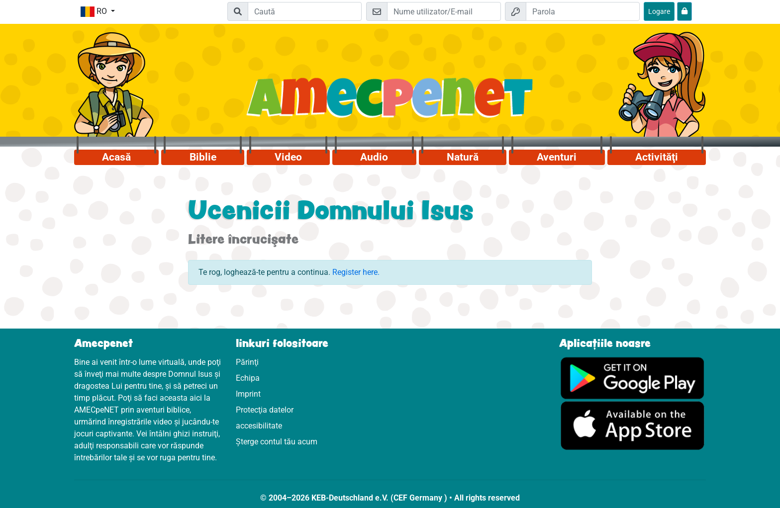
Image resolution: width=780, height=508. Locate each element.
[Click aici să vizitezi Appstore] (632, 425)
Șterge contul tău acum (276, 441)
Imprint (248, 394)
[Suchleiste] (305, 11)
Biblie (203, 157)
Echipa (248, 378)
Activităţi (656, 157)
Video (288, 157)
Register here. (356, 272)
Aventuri (557, 157)
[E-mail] (444, 11)
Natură (463, 157)
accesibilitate (259, 425)
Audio (374, 157)
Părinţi (247, 362)
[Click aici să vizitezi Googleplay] (632, 377)
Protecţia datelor (264, 410)
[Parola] (583, 11)
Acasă (116, 157)
